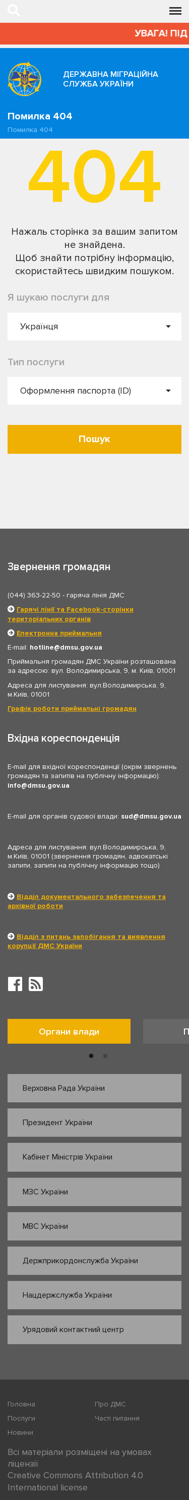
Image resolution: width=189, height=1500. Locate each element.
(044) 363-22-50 (34, 595)
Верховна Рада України (64, 1088)
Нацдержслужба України (67, 1295)
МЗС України (45, 1192)
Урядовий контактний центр (73, 1329)
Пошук (94, 439)
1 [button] (91, 1056)
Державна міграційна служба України (110, 79)
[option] (75, 1034)
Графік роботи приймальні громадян (72, 708)
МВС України (45, 1226)
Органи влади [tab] (69, 1031)
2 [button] (105, 1056)
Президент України (57, 1123)
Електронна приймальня (59, 633)
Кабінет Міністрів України (67, 1157)
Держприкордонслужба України (80, 1261)
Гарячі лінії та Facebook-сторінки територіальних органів (71, 614)
